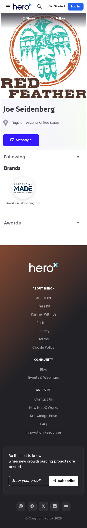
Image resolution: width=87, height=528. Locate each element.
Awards (43, 223)
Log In (75, 6)
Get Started (57, 6)
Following (43, 157)
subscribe (63, 481)
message (21, 140)
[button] (7, 6)
